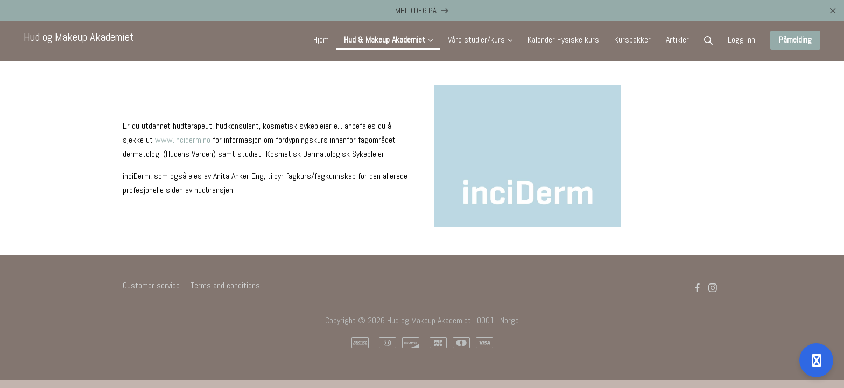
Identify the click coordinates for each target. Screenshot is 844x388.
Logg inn (741, 39)
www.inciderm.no (182, 140)
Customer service (151, 285)
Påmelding (795, 39)
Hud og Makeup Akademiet (79, 37)
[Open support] (816, 360)
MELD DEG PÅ (422, 10)
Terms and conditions (225, 285)
